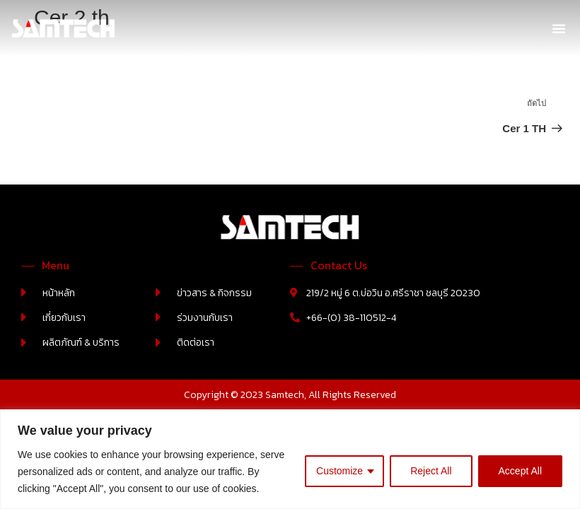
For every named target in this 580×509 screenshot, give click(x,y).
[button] (558, 28)
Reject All (430, 470)
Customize (339, 470)
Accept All (520, 470)
